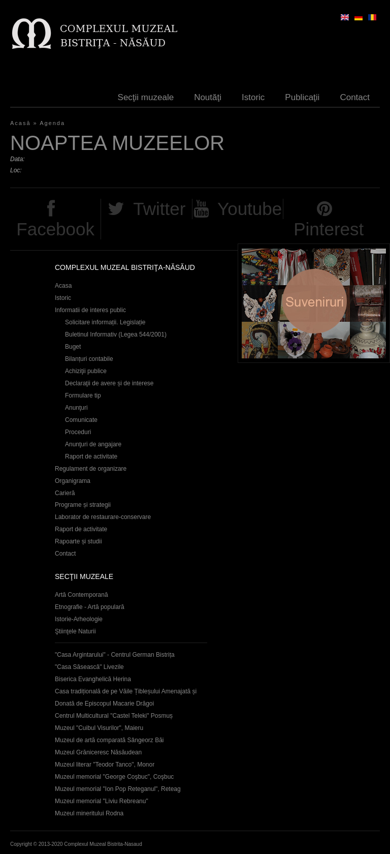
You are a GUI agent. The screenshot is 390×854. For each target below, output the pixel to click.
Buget (73, 346)
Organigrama (72, 480)
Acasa (63, 285)
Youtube (249, 209)
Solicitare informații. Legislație (105, 322)
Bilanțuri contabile (89, 358)
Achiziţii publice (86, 371)
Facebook (55, 229)
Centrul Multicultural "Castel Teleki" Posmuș (114, 715)
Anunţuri (76, 407)
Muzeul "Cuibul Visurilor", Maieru (99, 727)
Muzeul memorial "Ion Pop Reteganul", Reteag (118, 788)
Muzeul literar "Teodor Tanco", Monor (104, 764)
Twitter (159, 209)
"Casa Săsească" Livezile (89, 666)
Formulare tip (83, 395)
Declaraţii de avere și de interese (109, 383)
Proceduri (78, 432)
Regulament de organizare (90, 468)
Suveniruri (314, 303)
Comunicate (81, 419)
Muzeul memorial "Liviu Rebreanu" (101, 801)
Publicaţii (302, 97)
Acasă (20, 123)
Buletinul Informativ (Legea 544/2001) (116, 334)
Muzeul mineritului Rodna (89, 813)
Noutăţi (207, 97)
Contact (355, 97)
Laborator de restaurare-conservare (103, 517)
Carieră (65, 493)
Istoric (253, 97)
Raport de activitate (91, 456)
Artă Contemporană (81, 594)
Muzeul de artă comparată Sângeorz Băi (109, 740)
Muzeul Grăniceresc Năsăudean (98, 752)
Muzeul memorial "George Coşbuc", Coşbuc (114, 776)
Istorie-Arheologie (79, 619)
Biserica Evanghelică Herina (93, 679)
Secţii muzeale (146, 97)
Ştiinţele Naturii (75, 631)
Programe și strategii (83, 504)
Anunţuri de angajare (93, 444)
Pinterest (329, 229)
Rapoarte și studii (78, 541)
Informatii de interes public (90, 310)
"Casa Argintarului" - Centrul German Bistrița (115, 654)
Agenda (52, 123)
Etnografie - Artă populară (89, 607)
